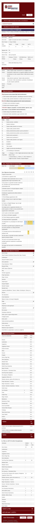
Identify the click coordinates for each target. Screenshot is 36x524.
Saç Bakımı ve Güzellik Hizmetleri (10, 26)
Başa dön (30, 517)
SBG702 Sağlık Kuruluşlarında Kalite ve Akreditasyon (15, 20)
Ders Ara (29, 15)
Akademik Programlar (7, 23)
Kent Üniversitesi (9, 517)
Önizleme (23, 517)
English (23, 14)
